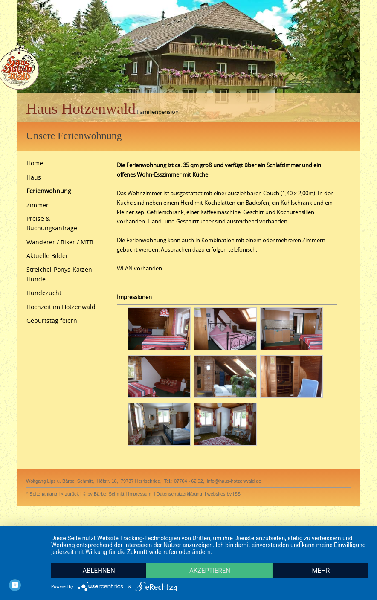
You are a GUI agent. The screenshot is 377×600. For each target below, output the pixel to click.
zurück (72, 493)
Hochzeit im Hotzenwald (61, 307)
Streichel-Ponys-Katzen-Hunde (60, 274)
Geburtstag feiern (51, 320)
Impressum (139, 493)
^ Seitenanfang (41, 493)
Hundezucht (43, 293)
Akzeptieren (209, 570)
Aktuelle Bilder (47, 256)
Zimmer (37, 205)
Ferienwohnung (48, 191)
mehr (321, 570)
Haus (33, 177)
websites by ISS (224, 493)
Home (34, 163)
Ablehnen (98, 570)
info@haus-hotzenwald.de (234, 481)
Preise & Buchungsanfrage (51, 223)
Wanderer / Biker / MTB (59, 242)
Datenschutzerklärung (179, 493)
